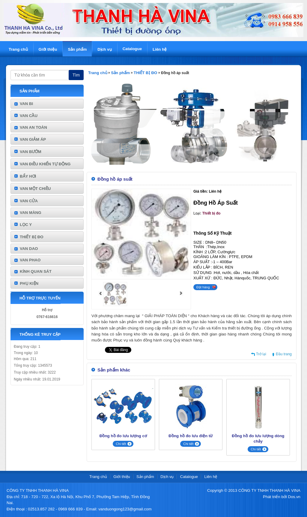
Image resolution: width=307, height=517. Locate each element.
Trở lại (261, 354)
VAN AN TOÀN (33, 127)
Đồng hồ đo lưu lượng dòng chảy (258, 438)
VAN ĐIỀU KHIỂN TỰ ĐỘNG (45, 164)
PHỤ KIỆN (29, 283)
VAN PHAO (30, 260)
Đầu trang (284, 354)
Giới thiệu (48, 49)
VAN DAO (29, 248)
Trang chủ (18, 49)
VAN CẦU (28, 115)
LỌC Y (26, 224)
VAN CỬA (29, 201)
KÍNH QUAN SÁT (36, 271)
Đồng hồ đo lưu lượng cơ (123, 436)
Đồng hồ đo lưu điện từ (190, 436)
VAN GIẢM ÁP (33, 139)
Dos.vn (294, 496)
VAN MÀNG (30, 212)
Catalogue (132, 49)
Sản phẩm (77, 49)
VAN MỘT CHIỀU (35, 188)
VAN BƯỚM (30, 151)
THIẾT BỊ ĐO (31, 237)
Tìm (76, 75)
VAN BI (26, 103)
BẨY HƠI (28, 176)
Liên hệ (160, 49)
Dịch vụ (104, 49)
